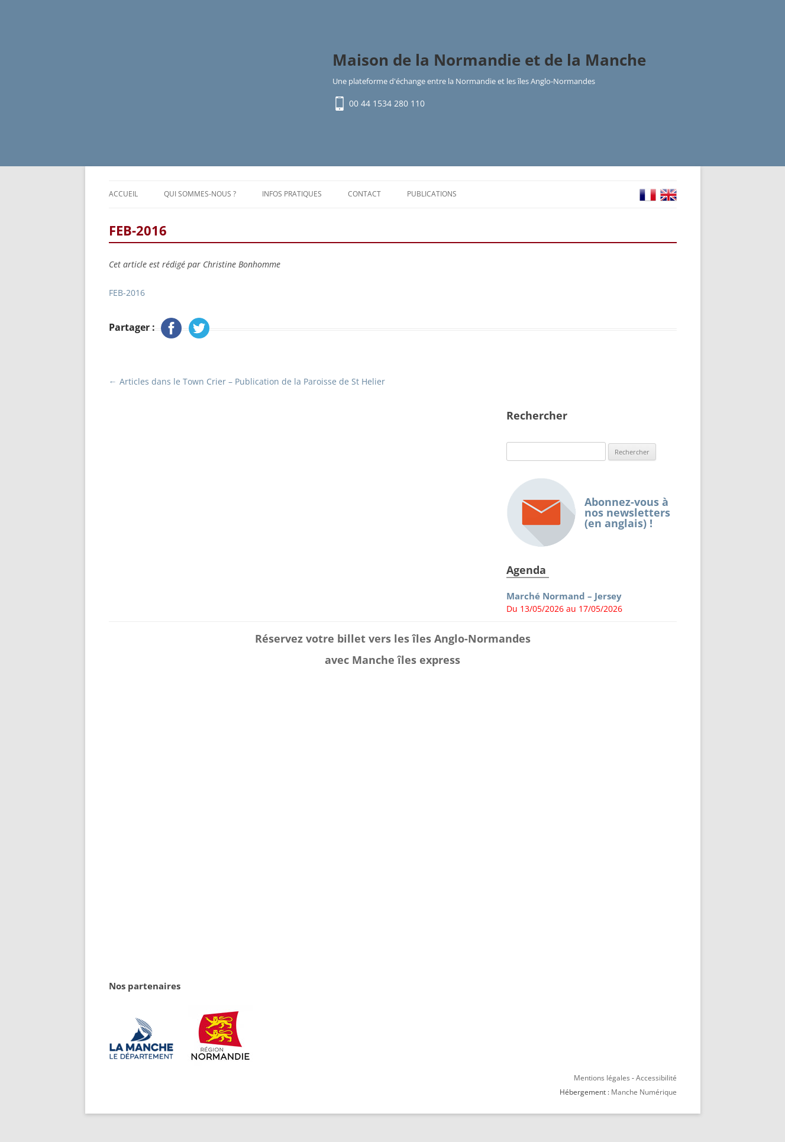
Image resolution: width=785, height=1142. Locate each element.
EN (668, 195)
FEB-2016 (127, 292)
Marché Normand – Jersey (564, 596)
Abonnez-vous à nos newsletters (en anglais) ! (588, 513)
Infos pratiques (292, 194)
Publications (432, 194)
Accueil (123, 194)
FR (647, 195)
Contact (364, 194)
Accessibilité (656, 1078)
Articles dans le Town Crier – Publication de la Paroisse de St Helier (247, 381)
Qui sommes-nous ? (200, 194)
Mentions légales (602, 1078)
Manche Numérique (644, 1092)
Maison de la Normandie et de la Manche (489, 59)
